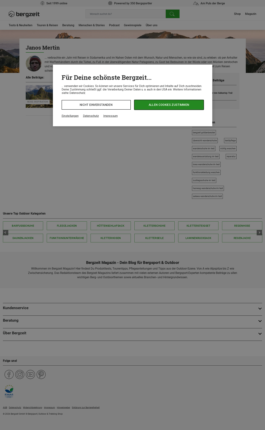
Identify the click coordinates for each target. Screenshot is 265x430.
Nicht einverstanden (96, 105)
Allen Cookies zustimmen (169, 105)
